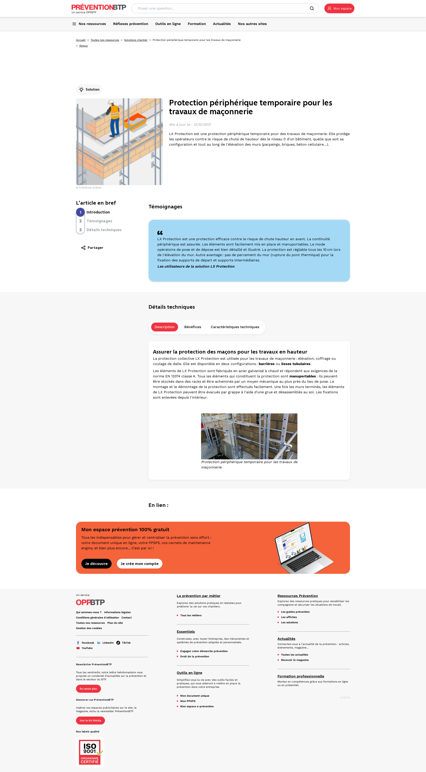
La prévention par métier (199, 596)
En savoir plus (88, 689)
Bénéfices (192, 327)
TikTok (123, 643)
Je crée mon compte (140, 564)
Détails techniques (104, 230)
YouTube (84, 648)
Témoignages (99, 221)
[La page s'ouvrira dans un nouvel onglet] (339, 8)
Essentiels (186, 631)
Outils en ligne (189, 673)
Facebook (85, 643)
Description (165, 327)
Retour (83, 45)
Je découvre (96, 564)
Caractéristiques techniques (235, 327)
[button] (339, 8)
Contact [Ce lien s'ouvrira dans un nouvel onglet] (127, 617)
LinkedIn (105, 643)
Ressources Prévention (298, 596)
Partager (92, 247)
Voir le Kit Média (90, 721)
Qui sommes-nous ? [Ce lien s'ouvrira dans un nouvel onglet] (88, 612)
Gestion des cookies (89, 628)
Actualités (286, 639)
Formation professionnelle (301, 676)
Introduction (98, 212)
